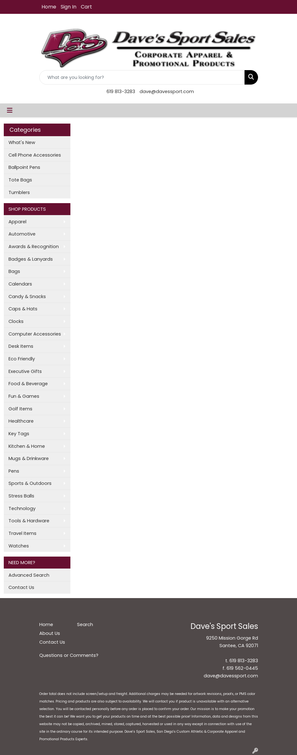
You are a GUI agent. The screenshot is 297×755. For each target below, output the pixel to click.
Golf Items (20, 409)
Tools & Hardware (28, 521)
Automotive (22, 234)
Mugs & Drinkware (28, 458)
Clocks (16, 321)
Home (48, 6)
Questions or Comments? (68, 655)
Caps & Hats (22, 309)
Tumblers (19, 192)
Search (85, 624)
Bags (14, 271)
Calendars (20, 284)
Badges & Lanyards (30, 259)
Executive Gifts (25, 371)
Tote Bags (20, 180)
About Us (49, 633)
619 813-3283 (121, 91)
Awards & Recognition (33, 246)
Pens (13, 471)
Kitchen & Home (26, 446)
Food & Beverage (28, 383)
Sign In (68, 6)
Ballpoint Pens (24, 167)
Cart (86, 6)
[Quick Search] (142, 77)
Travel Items (22, 533)
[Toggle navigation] (9, 110)
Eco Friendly (21, 359)
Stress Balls (21, 496)
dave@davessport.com (167, 91)
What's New (21, 142)
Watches (18, 546)
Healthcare (21, 421)
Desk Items (20, 346)
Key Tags (18, 433)
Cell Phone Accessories (34, 155)
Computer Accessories (34, 334)
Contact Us (21, 587)
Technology (22, 508)
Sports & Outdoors (30, 483)
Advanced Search (28, 575)
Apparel (17, 222)
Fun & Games (23, 396)
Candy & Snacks (27, 296)
